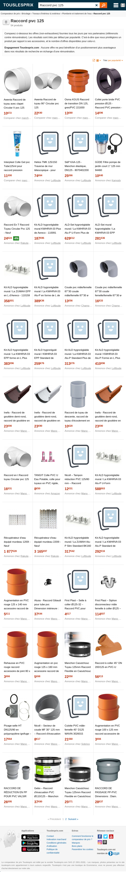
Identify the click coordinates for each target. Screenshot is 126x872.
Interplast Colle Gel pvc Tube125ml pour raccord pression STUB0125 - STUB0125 (17, 168)
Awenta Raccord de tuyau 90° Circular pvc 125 (46, 103)
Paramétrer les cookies (82, 849)
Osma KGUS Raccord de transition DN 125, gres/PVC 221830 (77, 103)
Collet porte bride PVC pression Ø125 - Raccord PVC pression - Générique (108, 105)
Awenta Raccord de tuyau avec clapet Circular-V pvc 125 (15, 103)
